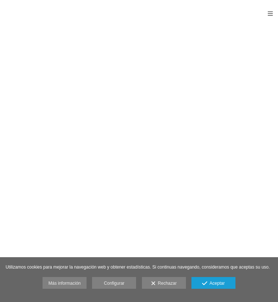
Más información (64, 283)
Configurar (114, 283)
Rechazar (164, 284)
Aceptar (213, 284)
